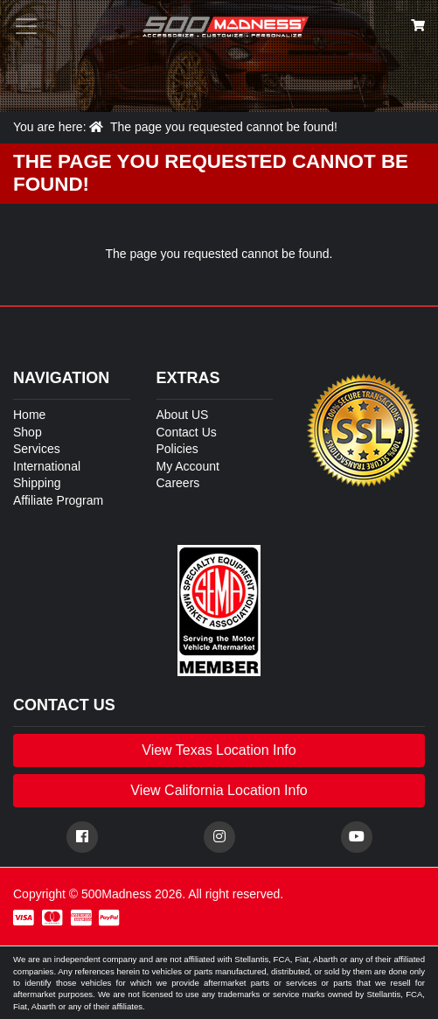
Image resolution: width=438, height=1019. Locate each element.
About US (182, 415)
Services (36, 449)
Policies (177, 449)
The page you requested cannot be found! (223, 127)
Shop (27, 432)
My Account (187, 466)
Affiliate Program (58, 500)
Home (29, 415)
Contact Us (186, 432)
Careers (178, 483)
